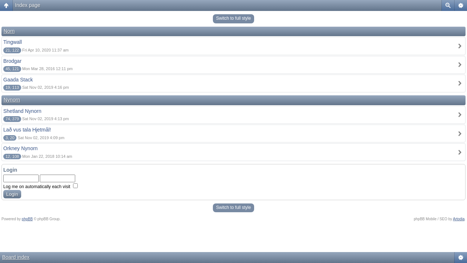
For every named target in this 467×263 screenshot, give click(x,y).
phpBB (27, 219)
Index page (27, 5)
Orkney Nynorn (20, 148)
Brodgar (12, 61)
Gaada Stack (18, 80)
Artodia (459, 219)
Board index (16, 257)
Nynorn (12, 100)
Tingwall (12, 42)
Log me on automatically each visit (40, 186)
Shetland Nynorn (22, 111)
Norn (9, 31)
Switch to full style (233, 18)
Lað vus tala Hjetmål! (27, 130)
